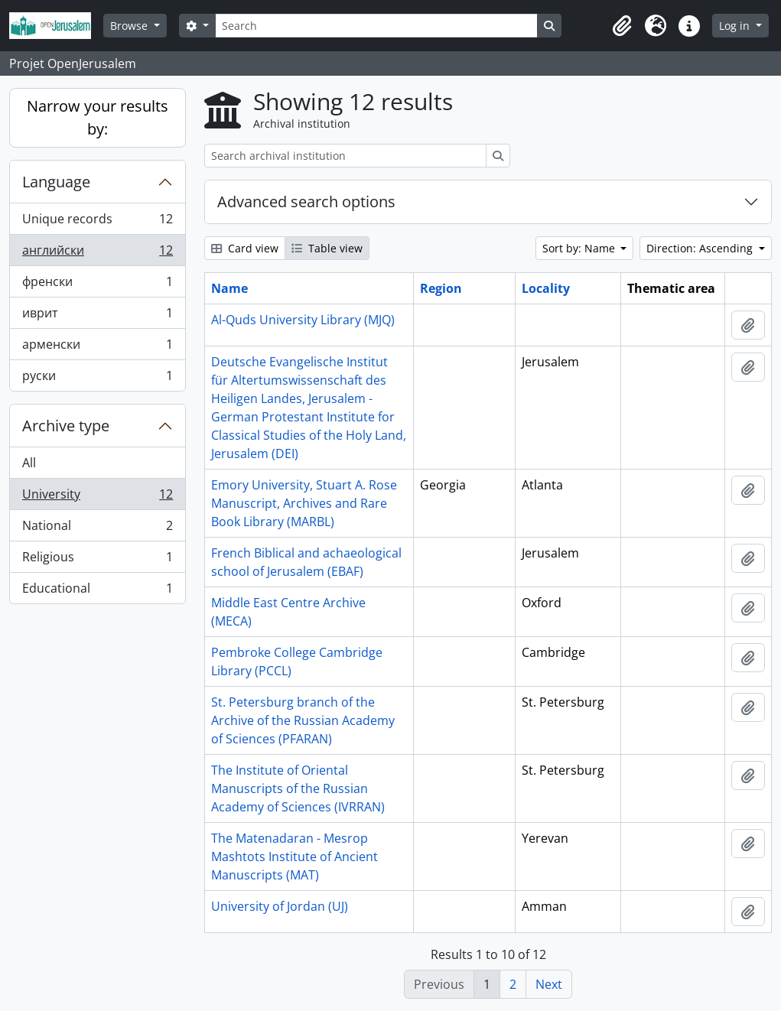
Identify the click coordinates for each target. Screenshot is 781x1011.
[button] (622, 26)
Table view (327, 248)
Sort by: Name (580, 248)
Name (229, 288)
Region (441, 288)
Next (548, 984)
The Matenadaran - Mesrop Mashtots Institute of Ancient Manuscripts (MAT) (294, 856)
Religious (97, 560)
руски (97, 378)
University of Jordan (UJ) (279, 906)
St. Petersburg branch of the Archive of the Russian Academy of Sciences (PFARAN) (303, 720)
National (97, 528)
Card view (244, 248)
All (29, 462)
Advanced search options (306, 201)
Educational (97, 591)
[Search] (376, 25)
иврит (97, 316)
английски (97, 253)
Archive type (65, 425)
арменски (97, 347)
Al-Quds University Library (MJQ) (303, 319)
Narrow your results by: (97, 117)
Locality (546, 288)
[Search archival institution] (345, 155)
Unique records (97, 222)
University (97, 497)
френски (97, 284)
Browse (130, 25)
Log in (736, 25)
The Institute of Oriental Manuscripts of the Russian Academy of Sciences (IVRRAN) (298, 788)
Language (56, 181)
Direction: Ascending (701, 248)
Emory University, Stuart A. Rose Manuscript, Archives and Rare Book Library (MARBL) (304, 503)
